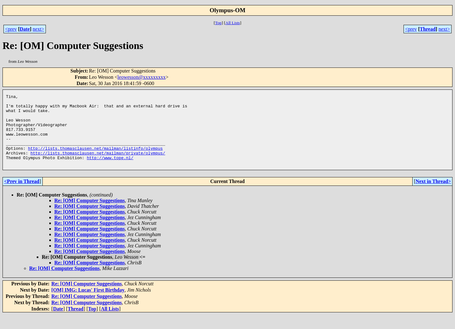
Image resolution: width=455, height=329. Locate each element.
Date (25, 29)
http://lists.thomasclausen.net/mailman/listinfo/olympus (95, 159)
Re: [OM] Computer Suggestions (89, 214)
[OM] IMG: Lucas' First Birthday (88, 304)
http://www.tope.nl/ (110, 171)
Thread (428, 29)
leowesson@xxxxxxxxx (141, 77)
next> (38, 29)
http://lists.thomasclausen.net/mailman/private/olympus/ (97, 165)
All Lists (232, 22)
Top (218, 22)
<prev (11, 29)
